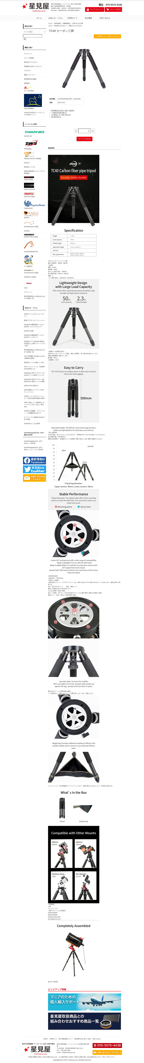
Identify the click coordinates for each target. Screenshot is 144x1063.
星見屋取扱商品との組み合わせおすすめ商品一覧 (34, 351)
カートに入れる (84, 139)
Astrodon (27, 231)
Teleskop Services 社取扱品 (32, 155)
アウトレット (28, 54)
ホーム (39, 18)
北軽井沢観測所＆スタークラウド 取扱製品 (34, 172)
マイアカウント (96, 9)
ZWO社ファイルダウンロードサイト (34, 315)
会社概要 (88, 18)
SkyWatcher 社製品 (30, 277)
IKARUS (31, 214)
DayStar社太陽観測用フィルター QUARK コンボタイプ (34, 336)
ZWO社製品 (31, 144)
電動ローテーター (29, 75)
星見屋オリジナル (29, 167)
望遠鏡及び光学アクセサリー (33, 66)
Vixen (29, 284)
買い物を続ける (56, 117)
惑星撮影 (27, 83)
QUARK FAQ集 (29, 331)
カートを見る (115, 9)
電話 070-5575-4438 (110, 4)
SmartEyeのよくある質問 (32, 423)
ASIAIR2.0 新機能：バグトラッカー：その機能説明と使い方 (34, 412)
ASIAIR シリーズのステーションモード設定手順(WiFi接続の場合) (34, 397)
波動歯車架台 (66, 23)
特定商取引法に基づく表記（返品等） (63, 110)
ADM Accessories (29, 186)
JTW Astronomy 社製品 (31, 272)
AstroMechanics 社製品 (31, 224)
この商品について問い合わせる (107, 36)
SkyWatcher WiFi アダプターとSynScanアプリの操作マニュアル (34, 374)
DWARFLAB (34, 133)
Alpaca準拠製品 (33, 101)
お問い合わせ (104, 18)
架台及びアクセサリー (31, 62)
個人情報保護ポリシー (66, 1039)
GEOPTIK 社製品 (29, 195)
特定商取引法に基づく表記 (82, 1039)
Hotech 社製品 (29, 178)
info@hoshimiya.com (68, 1052)
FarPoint (26, 163)
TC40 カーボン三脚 (77, 23)
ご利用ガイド (72, 18)
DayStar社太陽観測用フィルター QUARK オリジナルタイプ (34, 325)
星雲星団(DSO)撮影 (30, 79)
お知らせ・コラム (55, 18)
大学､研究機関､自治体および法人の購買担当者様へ (34, 357)
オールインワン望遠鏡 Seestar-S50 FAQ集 (34, 418)
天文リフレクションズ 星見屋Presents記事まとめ (34, 368)
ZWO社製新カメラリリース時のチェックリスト (34, 391)
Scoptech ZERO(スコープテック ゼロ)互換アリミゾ (34, 114)
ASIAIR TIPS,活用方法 (31, 385)
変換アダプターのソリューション (34, 320)
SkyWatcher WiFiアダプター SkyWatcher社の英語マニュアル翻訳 (34, 380)
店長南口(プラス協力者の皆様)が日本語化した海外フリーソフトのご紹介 (34, 343)
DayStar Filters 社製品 (31, 236)
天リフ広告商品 (29, 89)
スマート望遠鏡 (29, 58)
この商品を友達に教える (59, 112)
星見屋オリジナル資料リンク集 (34, 362)
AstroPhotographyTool (31, 246)
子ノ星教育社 (28, 261)
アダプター (27, 70)
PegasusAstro (34, 204)
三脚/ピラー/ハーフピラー (75, 25)
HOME (45, 1039)
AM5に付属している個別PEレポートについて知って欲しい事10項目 (34, 404)
